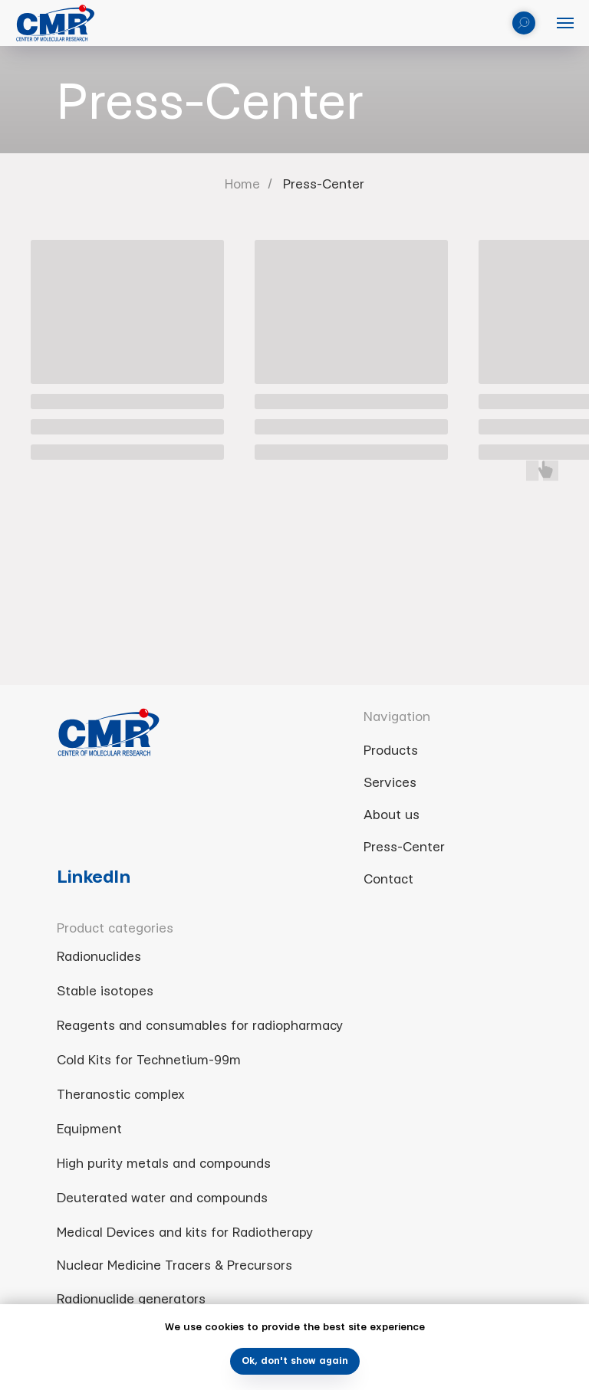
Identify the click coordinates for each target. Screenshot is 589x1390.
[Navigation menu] (565, 23)
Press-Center (323, 184)
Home (242, 184)
